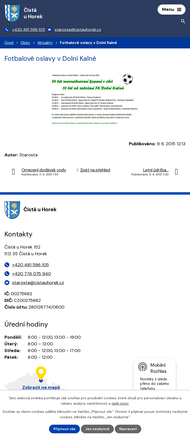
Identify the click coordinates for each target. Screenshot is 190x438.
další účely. (120, 403)
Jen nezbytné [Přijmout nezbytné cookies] (97, 429)
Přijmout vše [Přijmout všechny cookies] (64, 429)
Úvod (8, 42)
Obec (25, 42)
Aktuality (45, 42)
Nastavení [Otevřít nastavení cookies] (128, 429)
